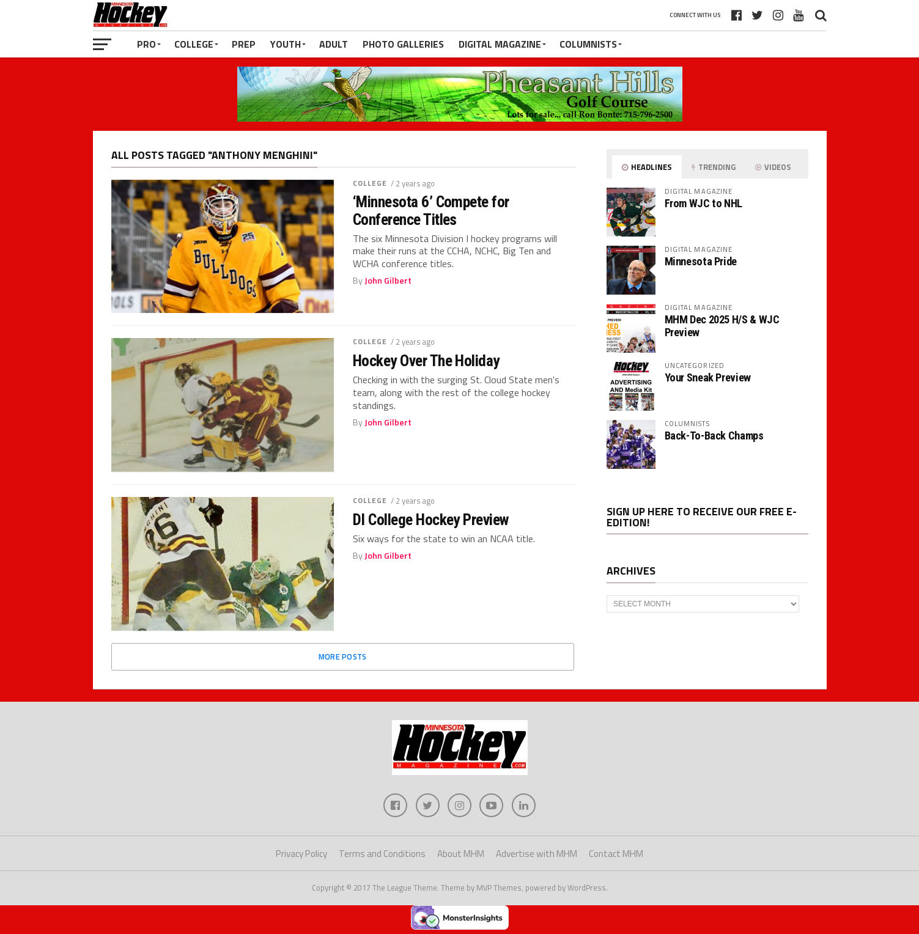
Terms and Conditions (382, 854)
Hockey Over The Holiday (426, 360)
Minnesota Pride (701, 261)
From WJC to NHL (703, 203)
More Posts (343, 656)
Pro (146, 44)
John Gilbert (388, 280)
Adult (333, 44)
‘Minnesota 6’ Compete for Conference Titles (431, 210)
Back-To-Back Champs (714, 435)
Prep (244, 44)
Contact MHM (616, 854)
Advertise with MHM (536, 854)
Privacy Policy (301, 854)
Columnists (588, 44)
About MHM (460, 854)
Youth (285, 44)
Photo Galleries (403, 44)
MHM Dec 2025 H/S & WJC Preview (722, 325)
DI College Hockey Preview (431, 519)
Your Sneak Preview (708, 377)
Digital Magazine (500, 44)
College (193, 44)
